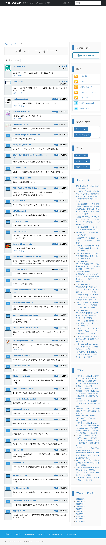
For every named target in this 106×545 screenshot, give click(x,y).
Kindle (32, 3)
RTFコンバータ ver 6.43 (22, 145)
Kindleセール (83, 180)
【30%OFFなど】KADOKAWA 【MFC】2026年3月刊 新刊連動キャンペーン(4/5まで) (87, 354)
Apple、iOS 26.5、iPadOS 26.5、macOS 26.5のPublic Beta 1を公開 (86, 418)
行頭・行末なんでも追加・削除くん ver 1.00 (29, 188)
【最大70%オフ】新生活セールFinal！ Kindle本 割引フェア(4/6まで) (88, 240)
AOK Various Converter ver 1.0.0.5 (27, 257)
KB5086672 (80, 499)
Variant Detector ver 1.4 (23, 302)
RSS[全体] (80, 76)
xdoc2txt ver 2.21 (20, 231)
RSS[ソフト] (81, 81)
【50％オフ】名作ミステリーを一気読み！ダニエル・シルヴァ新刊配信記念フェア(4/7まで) (87, 331)
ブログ (25, 3)
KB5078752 (80, 519)
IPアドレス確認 (81, 155)
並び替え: (9, 60)
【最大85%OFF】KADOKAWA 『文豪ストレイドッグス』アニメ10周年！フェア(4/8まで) (87, 297)
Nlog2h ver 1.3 (19, 201)
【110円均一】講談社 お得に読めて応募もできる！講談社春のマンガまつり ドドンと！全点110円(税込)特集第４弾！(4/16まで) (87, 196)
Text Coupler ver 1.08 (21, 279)
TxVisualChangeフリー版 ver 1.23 (26, 134)
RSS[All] (17, 533)
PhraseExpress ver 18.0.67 (23, 340)
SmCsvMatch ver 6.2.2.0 (23, 355)
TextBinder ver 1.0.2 (21, 488)
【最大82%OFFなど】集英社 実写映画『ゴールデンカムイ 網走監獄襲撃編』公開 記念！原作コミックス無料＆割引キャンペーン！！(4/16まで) (87, 209)
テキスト (17, 44)
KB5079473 (80, 511)
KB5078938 (80, 521)
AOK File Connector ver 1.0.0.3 (25, 328)
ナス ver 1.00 (18, 450)
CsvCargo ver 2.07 (20, 269)
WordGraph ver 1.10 (21, 409)
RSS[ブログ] (81, 97)
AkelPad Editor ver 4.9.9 (23, 389)
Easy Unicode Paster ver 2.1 (24, 399)
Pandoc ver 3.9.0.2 (20, 99)
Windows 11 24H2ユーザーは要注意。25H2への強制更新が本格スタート (88, 410)
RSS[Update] (29, 533)
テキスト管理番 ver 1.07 (22, 178)
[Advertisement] (53, 26)
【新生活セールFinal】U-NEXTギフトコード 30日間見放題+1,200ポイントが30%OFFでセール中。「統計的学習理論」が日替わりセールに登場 (87, 381)
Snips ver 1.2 (18, 81)
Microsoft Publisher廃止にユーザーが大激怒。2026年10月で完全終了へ (88, 403)
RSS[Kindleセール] (83, 87)
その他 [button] (47, 3)
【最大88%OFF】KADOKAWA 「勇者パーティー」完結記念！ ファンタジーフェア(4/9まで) (87, 305)
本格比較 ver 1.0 (19, 511)
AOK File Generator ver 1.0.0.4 (25, 315)
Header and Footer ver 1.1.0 (24, 429)
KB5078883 (80, 514)
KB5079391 (80, 504)
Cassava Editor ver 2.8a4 (23, 244)
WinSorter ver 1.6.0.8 (21, 376)
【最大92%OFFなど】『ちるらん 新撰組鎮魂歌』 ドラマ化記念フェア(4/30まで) (87, 256)
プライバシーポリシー (37, 541)
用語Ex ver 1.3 (18, 462)
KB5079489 (80, 501)
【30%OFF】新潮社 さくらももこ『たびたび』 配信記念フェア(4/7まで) (87, 338)
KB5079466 (80, 509)
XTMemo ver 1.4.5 (20, 168)
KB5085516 (80, 506)
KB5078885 (80, 516)
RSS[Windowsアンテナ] (85, 92)
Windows (39, 3)
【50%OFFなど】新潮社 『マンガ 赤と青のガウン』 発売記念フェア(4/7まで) (87, 323)
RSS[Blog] (41, 533)
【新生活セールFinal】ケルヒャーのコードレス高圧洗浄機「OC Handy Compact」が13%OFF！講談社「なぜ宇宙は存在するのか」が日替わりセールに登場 (88, 428)
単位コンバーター (82, 167)
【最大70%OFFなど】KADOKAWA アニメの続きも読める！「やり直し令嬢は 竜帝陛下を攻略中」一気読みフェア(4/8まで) (87, 276)
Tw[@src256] (81, 108)
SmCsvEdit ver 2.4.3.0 (21, 366)
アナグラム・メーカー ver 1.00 (24, 440)
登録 (64, 3)
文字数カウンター (82, 161)
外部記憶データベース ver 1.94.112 (26, 500)
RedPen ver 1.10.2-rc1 (22, 124)
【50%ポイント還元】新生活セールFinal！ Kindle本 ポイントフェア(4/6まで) (87, 248)
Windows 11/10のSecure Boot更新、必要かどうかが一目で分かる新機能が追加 (87, 455)
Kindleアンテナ (81, 129)
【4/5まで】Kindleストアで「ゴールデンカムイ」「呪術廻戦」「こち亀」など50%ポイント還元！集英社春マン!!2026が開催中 (88, 440)
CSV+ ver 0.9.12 (19, 66)
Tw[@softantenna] (84, 103)
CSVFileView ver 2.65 (21, 112)
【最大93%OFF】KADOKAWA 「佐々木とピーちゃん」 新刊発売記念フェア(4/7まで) (87, 346)
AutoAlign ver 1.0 (20, 475)
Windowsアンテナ (82, 135)
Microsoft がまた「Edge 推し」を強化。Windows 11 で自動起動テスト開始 (87, 462)
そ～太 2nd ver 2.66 (20, 221)
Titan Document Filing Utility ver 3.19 (28, 419)
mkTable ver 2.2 (19, 211)
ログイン (71, 3)
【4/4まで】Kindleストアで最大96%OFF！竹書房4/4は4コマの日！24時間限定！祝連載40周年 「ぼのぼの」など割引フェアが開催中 (88, 393)
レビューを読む (18, 75)
